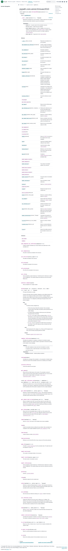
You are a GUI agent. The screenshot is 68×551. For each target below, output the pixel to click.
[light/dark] (57, 2)
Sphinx (7, 549)
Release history (24, 1)
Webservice (18, 1)
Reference (30, 1)
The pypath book (36, 1)
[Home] (18, 4)
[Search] (51, 2)
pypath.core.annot (30, 4)
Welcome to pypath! (11, 1)
